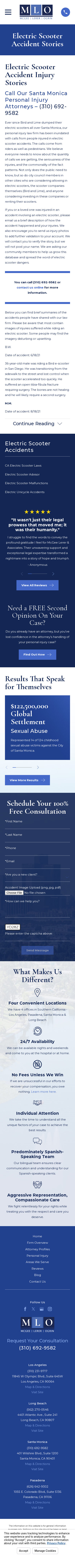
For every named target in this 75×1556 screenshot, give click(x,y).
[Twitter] (33, 1309)
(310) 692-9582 (37, 1348)
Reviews (37, 1269)
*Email (9, 861)
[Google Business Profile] (42, 1309)
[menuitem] (37, 465)
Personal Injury (37, 1256)
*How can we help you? (22, 901)
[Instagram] (50, 1309)
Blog (37, 1275)
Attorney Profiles (37, 1249)
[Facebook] (25, 1309)
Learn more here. (43, 1092)
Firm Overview (37, 1243)
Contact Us (37, 1281)
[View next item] (53, 574)
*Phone (10, 848)
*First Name (13, 821)
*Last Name (13, 834)
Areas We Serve (37, 1262)
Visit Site (37, 1392)
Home (37, 1236)
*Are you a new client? (21, 874)
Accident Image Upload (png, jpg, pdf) (33, 887)
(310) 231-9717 (37, 1371)
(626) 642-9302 (37, 1487)
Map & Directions (37, 1387)
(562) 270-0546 (37, 1410)
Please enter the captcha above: (29, 933)
